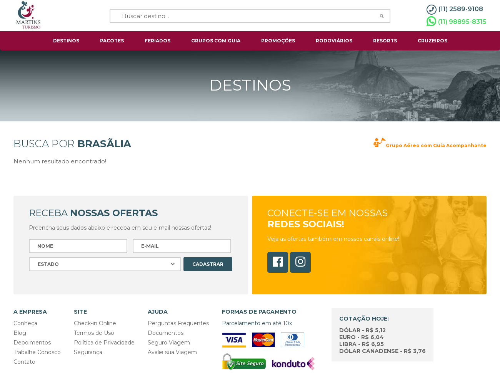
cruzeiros (432, 41)
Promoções (278, 41)
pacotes (112, 41)
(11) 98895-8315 (457, 21)
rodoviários (334, 41)
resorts (385, 41)
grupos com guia (215, 41)
